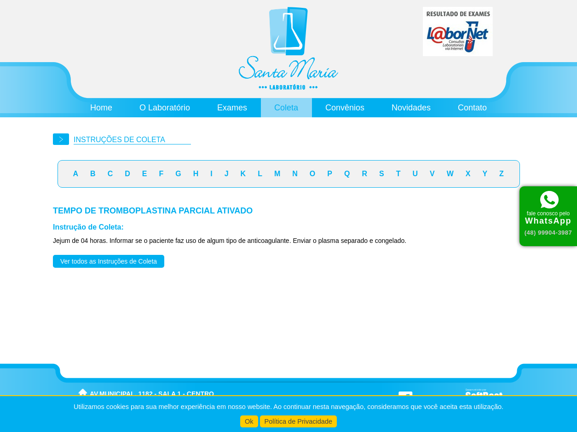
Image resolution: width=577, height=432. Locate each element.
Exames (232, 107)
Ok (249, 421)
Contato (472, 107)
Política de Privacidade (299, 421)
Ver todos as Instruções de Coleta (108, 261)
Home (101, 107)
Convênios (344, 107)
